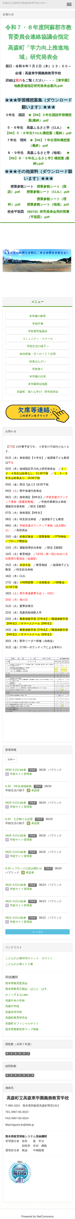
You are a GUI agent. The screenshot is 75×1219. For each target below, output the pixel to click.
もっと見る (37, 932)
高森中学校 (12, 1006)
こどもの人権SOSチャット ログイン (29, 958)
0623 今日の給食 (15, 901)
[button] (8, 260)
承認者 (35, 790)
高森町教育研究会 (16, 1017)
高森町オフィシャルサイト (22, 1023)
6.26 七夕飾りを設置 (19, 819)
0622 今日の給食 (15, 917)
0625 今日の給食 (15, 851)
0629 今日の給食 (15, 802)
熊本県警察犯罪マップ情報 (22, 1029)
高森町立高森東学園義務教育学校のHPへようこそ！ (28, 3)
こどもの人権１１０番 (19, 964)
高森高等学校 (13, 1012)
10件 (11, 759)
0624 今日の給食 (15, 884)
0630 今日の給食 (15, 769)
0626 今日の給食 (15, 835)
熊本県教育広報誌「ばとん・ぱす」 (27, 988)
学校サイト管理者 (21, 773)
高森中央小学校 (15, 1000)
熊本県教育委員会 (16, 983)
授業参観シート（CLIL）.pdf (48, 192)
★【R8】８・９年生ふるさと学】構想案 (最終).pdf (38, 158)
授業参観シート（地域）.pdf (48, 204)
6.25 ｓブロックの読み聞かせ (23, 868)
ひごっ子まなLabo (16, 994)
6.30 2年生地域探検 (18, 786)
